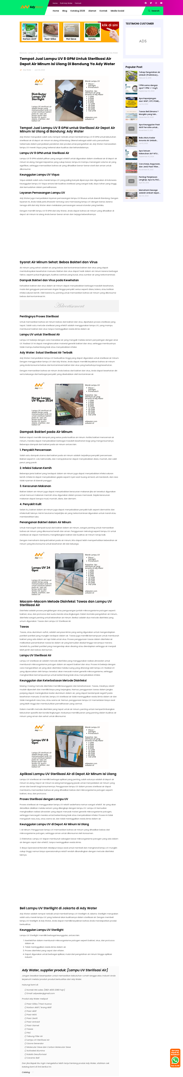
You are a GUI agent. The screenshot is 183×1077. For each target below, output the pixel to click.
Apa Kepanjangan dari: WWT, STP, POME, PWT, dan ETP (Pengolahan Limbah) (149, 100)
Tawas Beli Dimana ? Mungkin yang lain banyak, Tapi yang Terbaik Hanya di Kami (149, 113)
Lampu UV (32, 53)
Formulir (78, 3)
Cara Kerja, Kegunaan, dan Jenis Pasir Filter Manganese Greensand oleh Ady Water (149, 165)
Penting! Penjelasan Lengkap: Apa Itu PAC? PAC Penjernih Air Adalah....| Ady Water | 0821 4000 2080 (149, 178)
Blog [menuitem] (64, 10)
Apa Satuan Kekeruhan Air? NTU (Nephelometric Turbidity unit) (148, 152)
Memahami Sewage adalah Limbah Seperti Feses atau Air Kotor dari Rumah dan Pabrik (150, 191)
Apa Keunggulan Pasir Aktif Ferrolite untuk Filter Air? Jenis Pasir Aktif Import (149, 126)
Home (55, 3)
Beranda (23, 53)
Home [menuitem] (56, 10)
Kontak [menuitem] (103, 10)
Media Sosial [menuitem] (117, 10)
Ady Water (27, 70)
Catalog (26, 1072)
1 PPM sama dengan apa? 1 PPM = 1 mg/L (148, 86)
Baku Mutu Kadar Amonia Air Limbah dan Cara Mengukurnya (148, 139)
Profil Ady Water (66, 3)
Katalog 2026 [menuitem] (77, 10)
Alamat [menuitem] (92, 10)
